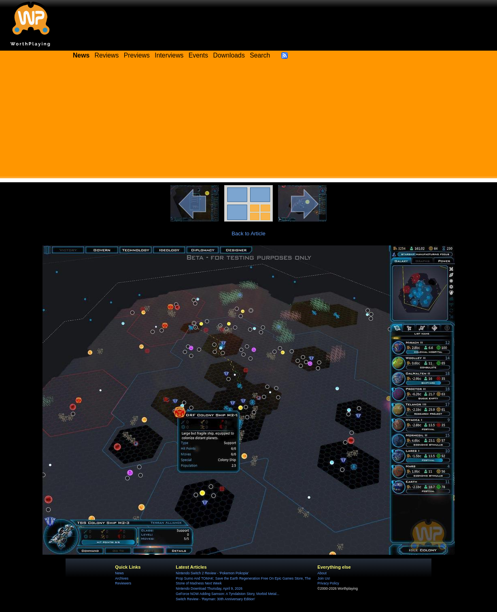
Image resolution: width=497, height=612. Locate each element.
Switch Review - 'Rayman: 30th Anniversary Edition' (215, 599)
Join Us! (323, 578)
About (321, 573)
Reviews (107, 55)
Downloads (229, 55)
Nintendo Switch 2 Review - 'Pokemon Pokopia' (212, 573)
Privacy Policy (328, 583)
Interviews (169, 55)
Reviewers (123, 583)
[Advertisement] (248, 121)
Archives (121, 578)
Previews (137, 55)
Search (260, 55)
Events (198, 55)
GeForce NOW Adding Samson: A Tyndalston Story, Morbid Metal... (227, 594)
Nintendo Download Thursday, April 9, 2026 (209, 588)
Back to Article (248, 233)
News (119, 573)
